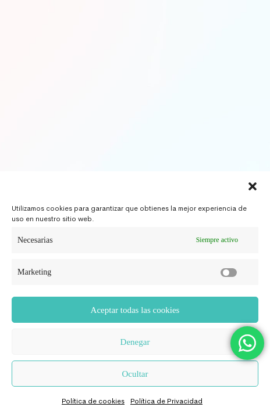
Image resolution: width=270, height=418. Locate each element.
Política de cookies (93, 401)
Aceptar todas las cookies (135, 310)
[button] (252, 186)
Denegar (135, 342)
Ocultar (135, 374)
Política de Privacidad (166, 401)
